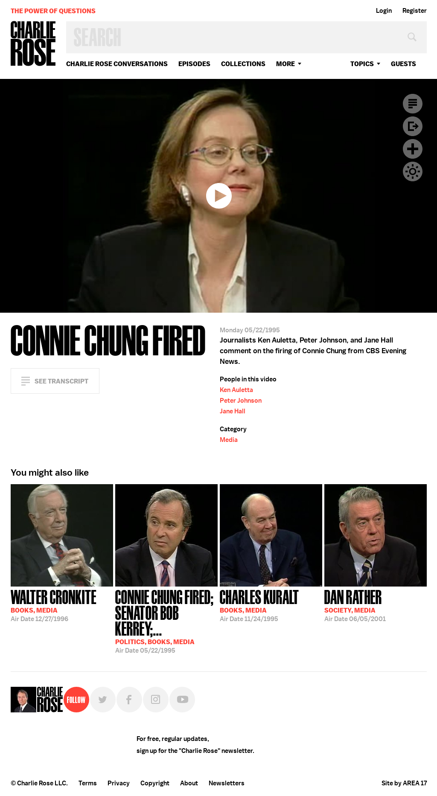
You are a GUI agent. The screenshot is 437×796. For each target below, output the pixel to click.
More (285, 64)
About (189, 783)
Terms (88, 783)
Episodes (194, 64)
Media (229, 440)
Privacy (119, 783)
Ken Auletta (236, 390)
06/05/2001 (355, 605)
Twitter (103, 699)
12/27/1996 (53, 605)
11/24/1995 (259, 605)
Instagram (156, 699)
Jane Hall (232, 411)
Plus (412, 149)
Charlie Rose (33, 44)
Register (414, 10)
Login (384, 10)
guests (403, 64)
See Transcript (61, 381)
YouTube (182, 699)
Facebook (129, 699)
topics (362, 64)
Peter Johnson (241, 400)
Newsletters (227, 783)
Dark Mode (412, 171)
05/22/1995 (166, 621)
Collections (243, 64)
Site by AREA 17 (404, 783)
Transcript (412, 103)
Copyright (154, 783)
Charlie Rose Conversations (117, 64)
